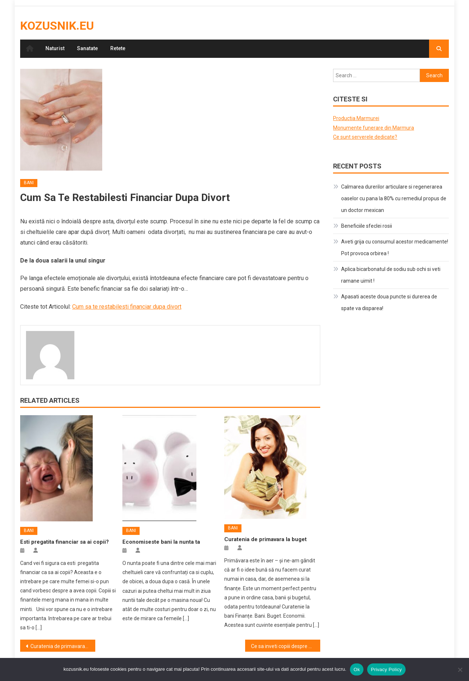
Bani (29, 182)
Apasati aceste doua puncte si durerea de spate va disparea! (389, 302)
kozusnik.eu (57, 26)
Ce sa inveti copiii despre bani (284, 646)
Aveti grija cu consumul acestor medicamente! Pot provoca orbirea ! (394, 247)
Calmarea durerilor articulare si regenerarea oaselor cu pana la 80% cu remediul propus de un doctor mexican (393, 198)
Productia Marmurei (356, 118)
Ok (357, 669)
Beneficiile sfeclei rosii (366, 226)
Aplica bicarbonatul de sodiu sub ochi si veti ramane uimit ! (390, 275)
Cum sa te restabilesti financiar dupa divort (126, 306)
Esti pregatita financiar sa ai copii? (64, 542)
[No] (460, 669)
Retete (117, 48)
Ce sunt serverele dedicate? (365, 137)
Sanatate (87, 48)
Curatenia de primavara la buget (265, 539)
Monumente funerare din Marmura (373, 128)
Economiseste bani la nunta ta (161, 542)
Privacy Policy (386, 669)
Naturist (54, 48)
